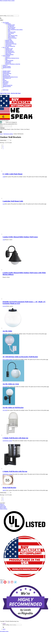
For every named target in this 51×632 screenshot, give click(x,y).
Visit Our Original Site (10, 46)
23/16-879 (27, 302)
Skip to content (11, 0)
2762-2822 (27, 384)
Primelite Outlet (11, 24)
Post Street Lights (12, 31)
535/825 (27, 438)
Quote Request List (9, 50)
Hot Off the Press (11, 27)
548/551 (27, 487)
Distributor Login (9, 48)
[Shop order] (5, 140)
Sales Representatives (10, 52)
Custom (9, 39)
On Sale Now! (11, 26)
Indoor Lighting (11, 36)
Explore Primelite (6, 55)
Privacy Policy (3, 507)
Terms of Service (3, 508)
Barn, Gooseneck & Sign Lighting (15, 29)
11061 (27, 237)
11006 (27, 174)
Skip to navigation (4, 0)
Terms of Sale (8, 53)
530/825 (27, 471)
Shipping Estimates (9, 54)
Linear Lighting (11, 28)
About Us (7, 56)
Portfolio (4, 80)
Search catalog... (3, 15)
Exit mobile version (4, 631)
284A (27, 331)
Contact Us (5, 65)
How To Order (6, 47)
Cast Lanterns (11, 33)
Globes (9, 34)
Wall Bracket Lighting (8, 133)
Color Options (8, 45)
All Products (8, 23)
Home (1, 133)
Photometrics (8, 62)
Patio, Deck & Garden (12, 35)
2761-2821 (27, 407)
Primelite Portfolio (9, 60)
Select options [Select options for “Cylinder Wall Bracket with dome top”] (9, 440)
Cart (4, 629)
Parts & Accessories (12, 37)
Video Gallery (8, 61)
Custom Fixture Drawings (10, 43)
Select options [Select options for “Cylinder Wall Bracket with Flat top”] (9, 474)
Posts (9, 30)
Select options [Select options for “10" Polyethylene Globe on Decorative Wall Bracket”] (9, 359)
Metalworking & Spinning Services (10, 76)
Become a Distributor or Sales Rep (12, 64)
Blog (6, 59)
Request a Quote (8, 239)
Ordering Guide (8, 49)
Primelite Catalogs (9, 41)
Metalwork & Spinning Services (12, 58)
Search (4, 623)
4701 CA (27, 356)
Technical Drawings (9, 42)
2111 (27, 201)
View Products (6, 22)
